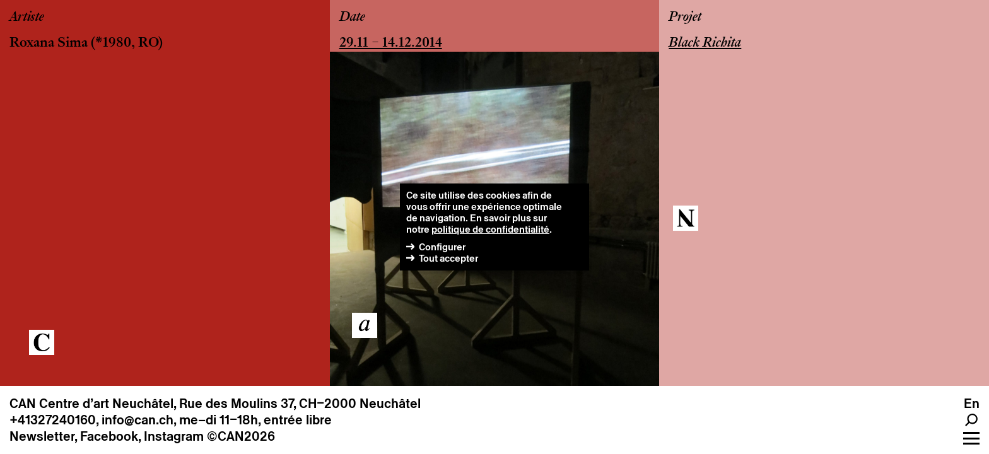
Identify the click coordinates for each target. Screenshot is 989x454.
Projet (685, 17)
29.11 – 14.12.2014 (390, 43)
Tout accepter (448, 258)
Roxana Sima (48, 43)
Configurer (442, 246)
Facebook (109, 436)
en (972, 403)
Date (352, 17)
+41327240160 (52, 420)
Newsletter (41, 436)
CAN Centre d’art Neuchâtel (91, 403)
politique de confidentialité (490, 229)
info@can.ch (137, 420)
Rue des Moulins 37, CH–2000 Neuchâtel (300, 403)
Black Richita (705, 43)
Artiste (26, 17)
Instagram (174, 436)
